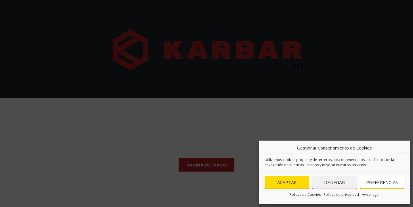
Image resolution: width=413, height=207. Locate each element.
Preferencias (382, 182)
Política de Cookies (305, 194)
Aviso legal (370, 194)
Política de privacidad (341, 194)
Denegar (334, 182)
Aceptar (287, 182)
